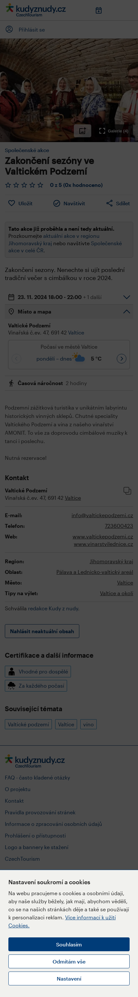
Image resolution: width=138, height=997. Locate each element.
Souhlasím (69, 944)
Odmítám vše (69, 961)
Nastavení (69, 978)
